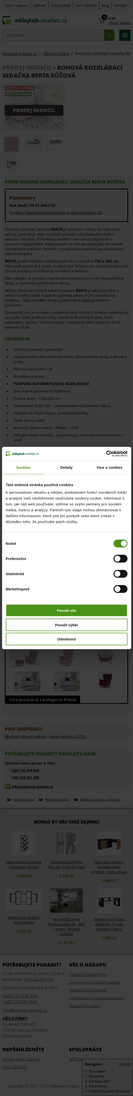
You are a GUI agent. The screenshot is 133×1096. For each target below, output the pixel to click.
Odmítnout (66, 639)
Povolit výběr (66, 625)
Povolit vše (66, 610)
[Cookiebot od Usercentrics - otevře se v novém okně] (106, 454)
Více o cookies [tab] (109, 467)
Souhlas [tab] (23, 467)
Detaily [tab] (66, 467)
